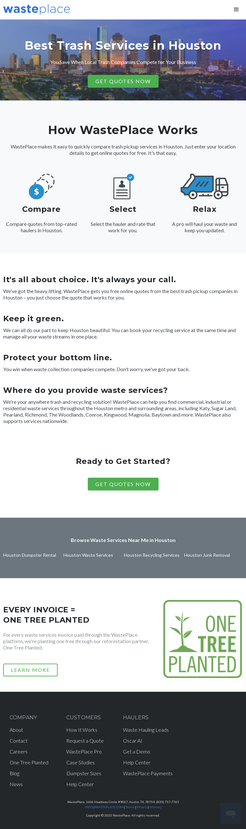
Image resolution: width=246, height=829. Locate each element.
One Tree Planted (29, 762)
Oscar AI (132, 740)
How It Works (81, 730)
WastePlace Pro (84, 751)
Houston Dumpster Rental (29, 555)
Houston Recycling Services (152, 555)
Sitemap (155, 807)
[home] (36, 8)
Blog (14, 773)
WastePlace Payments (148, 773)
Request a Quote (85, 740)
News (16, 784)
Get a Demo (136, 751)
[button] (236, 9)
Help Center (80, 784)
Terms (130, 807)
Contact (19, 740)
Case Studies (80, 762)
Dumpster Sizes (83, 773)
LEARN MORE (30, 670)
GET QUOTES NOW (123, 81)
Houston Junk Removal (207, 555)
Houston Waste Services (88, 555)
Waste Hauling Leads (146, 730)
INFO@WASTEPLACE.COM (104, 807)
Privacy (142, 807)
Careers (19, 751)
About (16, 730)
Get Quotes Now (123, 484)
